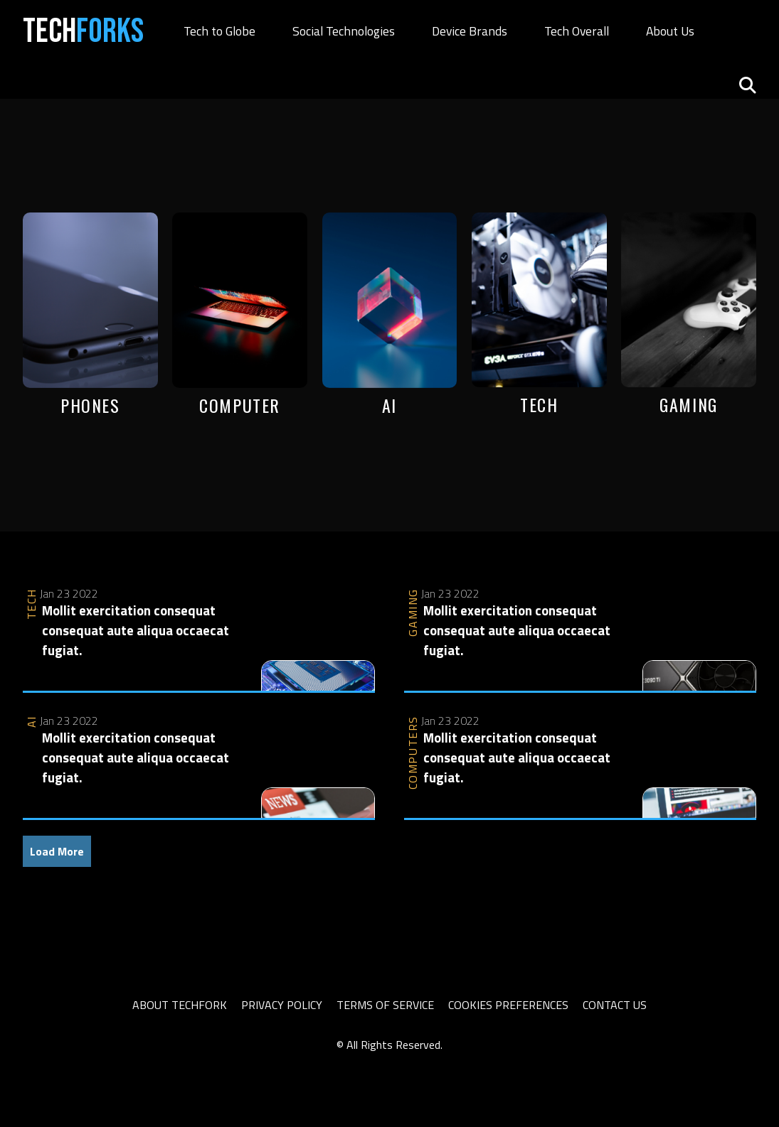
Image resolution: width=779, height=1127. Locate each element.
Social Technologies (343, 31)
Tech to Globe (219, 31)
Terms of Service (385, 1004)
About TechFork (179, 1004)
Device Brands (469, 31)
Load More (57, 851)
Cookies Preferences (508, 1004)
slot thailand (53, 1061)
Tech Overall (576, 31)
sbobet (144, 1061)
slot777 (104, 1061)
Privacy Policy (281, 1004)
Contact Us (615, 1004)
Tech (83, 31)
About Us (670, 31)
